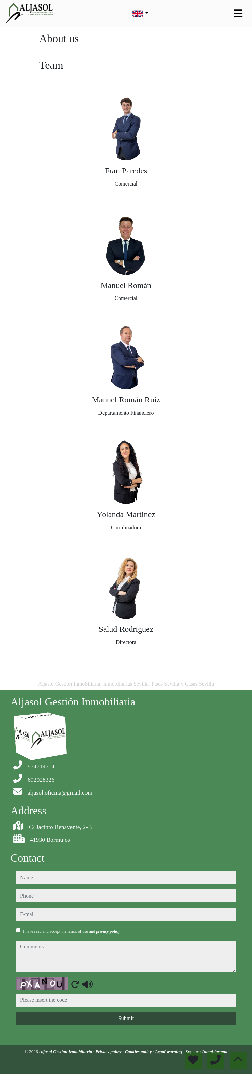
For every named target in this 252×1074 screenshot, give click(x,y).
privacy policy (108, 931)
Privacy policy (109, 1051)
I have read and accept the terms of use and (71, 931)
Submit (126, 1018)
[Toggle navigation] (238, 13)
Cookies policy (139, 1051)
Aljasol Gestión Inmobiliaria (66, 1051)
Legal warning (169, 1051)
